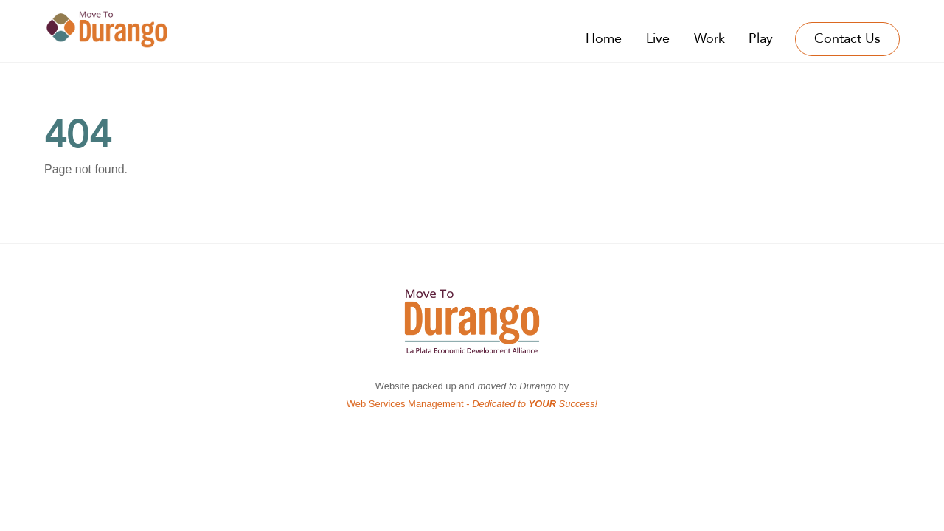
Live (658, 39)
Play (761, 39)
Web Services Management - (472, 403)
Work (709, 39)
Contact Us (847, 39)
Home (604, 39)
